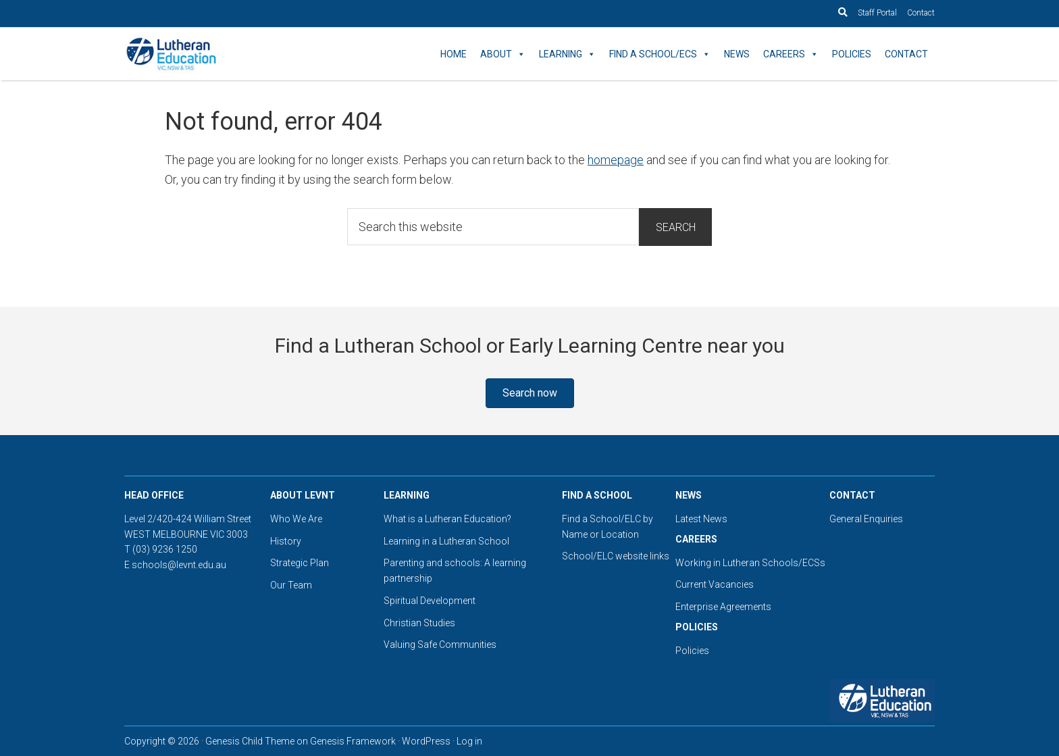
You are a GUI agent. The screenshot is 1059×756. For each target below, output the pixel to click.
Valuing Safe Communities (440, 644)
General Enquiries (866, 518)
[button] (530, 393)
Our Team (291, 585)
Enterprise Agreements (723, 606)
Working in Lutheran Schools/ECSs (750, 562)
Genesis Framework (353, 741)
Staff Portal (877, 13)
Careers (791, 54)
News (737, 54)
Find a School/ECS (660, 54)
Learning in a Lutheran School (446, 541)
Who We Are (296, 518)
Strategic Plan (299, 562)
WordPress (426, 741)
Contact (921, 13)
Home (453, 54)
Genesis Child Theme (249, 741)
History (285, 541)
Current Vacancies (714, 584)
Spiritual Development (429, 600)
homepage (616, 160)
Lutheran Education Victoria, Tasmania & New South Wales (245, 54)
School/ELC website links (615, 556)
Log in (469, 741)
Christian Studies (419, 623)
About (502, 54)
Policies (851, 54)
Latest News (701, 518)
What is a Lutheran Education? (447, 518)
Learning (567, 54)
